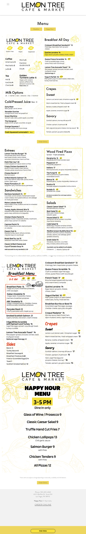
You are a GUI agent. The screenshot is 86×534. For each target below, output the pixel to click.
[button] (8, 4)
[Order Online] (43, 141)
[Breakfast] (36, 29)
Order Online (43, 531)
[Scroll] (3, 267)
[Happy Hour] (50, 29)
